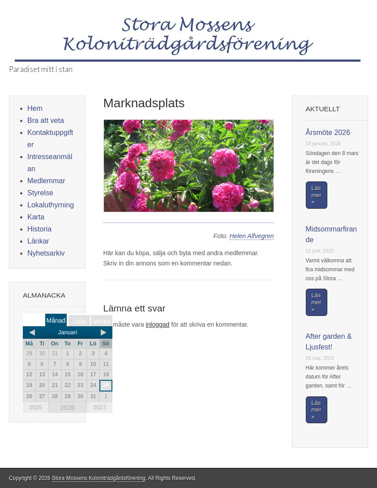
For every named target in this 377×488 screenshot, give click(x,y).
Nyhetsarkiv (46, 253)
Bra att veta (45, 120)
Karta (35, 217)
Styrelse (40, 193)
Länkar (38, 241)
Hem (35, 108)
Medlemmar (46, 181)
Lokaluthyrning (50, 205)
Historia (39, 229)
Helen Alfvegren (251, 236)
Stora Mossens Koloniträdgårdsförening (99, 478)
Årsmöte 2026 (328, 132)
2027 (99, 407)
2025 (35, 407)
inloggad (157, 324)
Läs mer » (316, 195)
